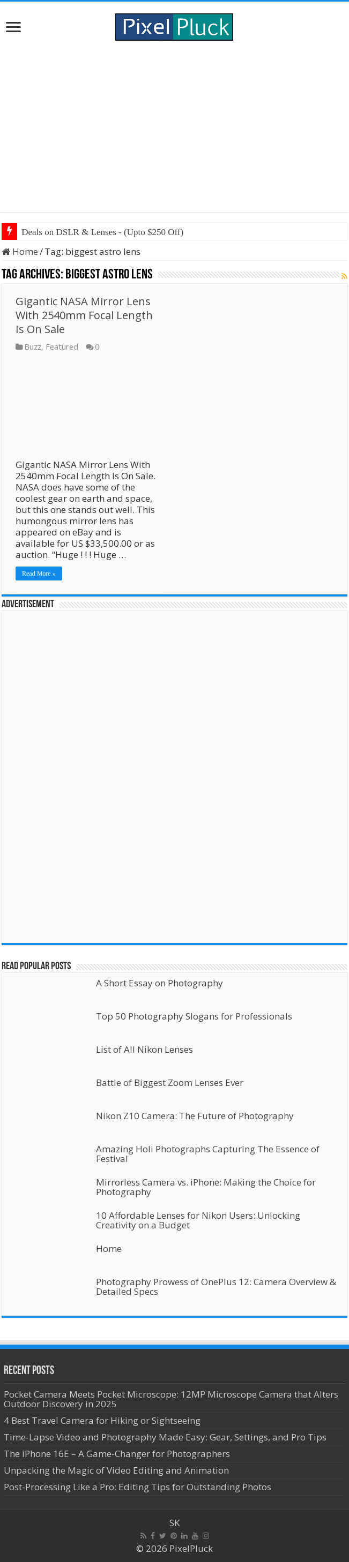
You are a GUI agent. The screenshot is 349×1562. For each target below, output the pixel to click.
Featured (62, 347)
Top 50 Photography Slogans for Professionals (194, 1016)
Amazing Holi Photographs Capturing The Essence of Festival (208, 1154)
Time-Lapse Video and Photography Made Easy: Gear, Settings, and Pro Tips (165, 1437)
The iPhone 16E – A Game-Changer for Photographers (118, 1453)
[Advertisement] (174, 126)
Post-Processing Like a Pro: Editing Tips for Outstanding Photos (137, 1487)
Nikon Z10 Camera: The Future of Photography (195, 1116)
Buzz (32, 347)
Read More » (39, 573)
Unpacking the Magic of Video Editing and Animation (116, 1470)
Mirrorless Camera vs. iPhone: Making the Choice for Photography (206, 1187)
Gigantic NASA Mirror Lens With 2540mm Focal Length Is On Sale (84, 315)
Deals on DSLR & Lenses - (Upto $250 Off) (102, 232)
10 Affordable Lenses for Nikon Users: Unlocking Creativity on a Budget (198, 1220)
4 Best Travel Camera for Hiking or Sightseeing (102, 1420)
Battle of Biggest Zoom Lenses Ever (169, 1082)
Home (20, 251)
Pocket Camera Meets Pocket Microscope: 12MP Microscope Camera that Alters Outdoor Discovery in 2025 (171, 1399)
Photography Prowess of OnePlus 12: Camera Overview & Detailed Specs (216, 1286)
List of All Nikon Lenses (144, 1049)
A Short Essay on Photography (159, 983)
